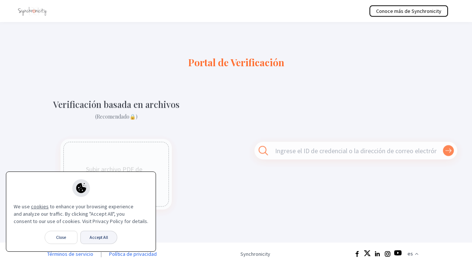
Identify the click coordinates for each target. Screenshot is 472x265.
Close (61, 237)
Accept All (99, 237)
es (413, 253)
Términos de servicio (70, 254)
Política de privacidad (133, 254)
